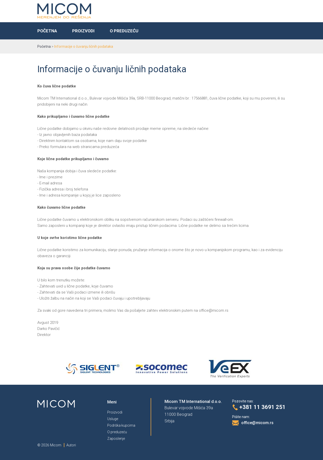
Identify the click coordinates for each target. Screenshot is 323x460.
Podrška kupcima (121, 425)
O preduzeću (124, 30)
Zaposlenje (116, 439)
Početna (47, 30)
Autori (71, 445)
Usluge (112, 419)
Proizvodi (83, 30)
